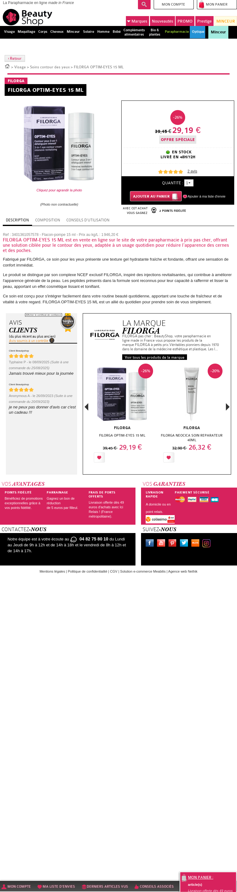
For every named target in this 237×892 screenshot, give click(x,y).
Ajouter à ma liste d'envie (207, 196)
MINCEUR (225, 21)
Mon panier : (200, 877)
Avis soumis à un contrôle (28, 341)
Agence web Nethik (183, 571)
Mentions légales (52, 571)
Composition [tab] (47, 220)
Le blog (196, 543)
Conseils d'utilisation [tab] (88, 220)
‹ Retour (15, 58)
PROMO (185, 21)
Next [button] (228, 407)
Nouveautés (162, 21)
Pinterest (173, 543)
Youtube (162, 543)
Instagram (207, 543)
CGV (114, 571)
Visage (20, 67)
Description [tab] (17, 220)
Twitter (185, 543)
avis (192, 171)
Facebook (151, 543)
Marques (137, 21)
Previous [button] (86, 408)
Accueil (7, 65)
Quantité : (172, 183)
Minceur (218, 32)
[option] (122, 415)
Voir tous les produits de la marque (155, 357)
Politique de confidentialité (87, 571)
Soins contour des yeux (50, 67)
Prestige (204, 21)
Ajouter (121, 457)
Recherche (144, 4)
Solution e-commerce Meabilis (142, 571)
